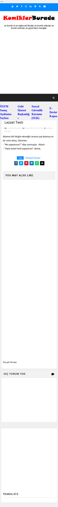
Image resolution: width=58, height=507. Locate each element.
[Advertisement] (29, 63)
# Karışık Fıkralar (32, 158)
